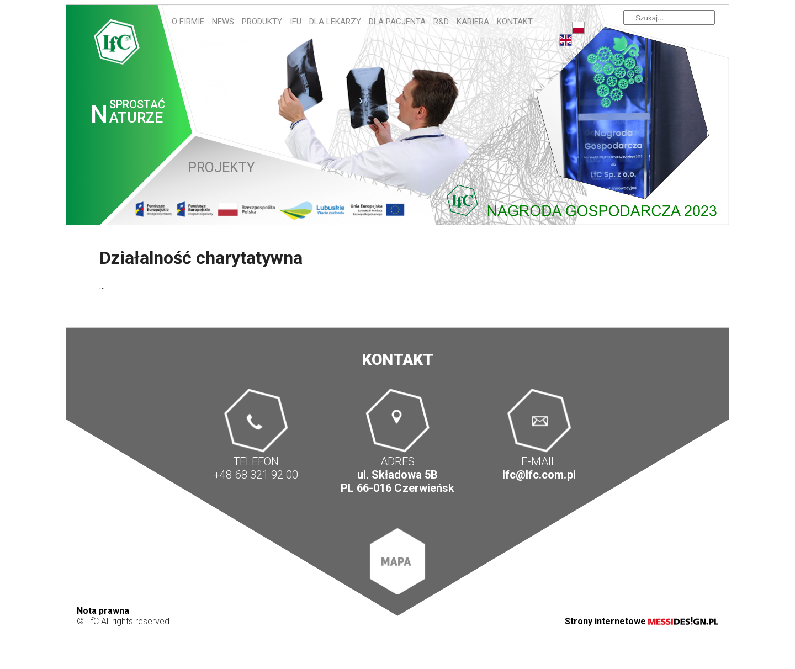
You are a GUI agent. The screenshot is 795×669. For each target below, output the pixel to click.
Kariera (473, 21)
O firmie (188, 21)
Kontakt (515, 21)
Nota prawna (103, 611)
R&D (441, 21)
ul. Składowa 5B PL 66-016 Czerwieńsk (397, 481)
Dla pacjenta (397, 21)
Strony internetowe (641, 621)
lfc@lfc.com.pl (538, 474)
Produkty (262, 21)
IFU (295, 21)
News (223, 21)
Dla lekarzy (335, 21)
